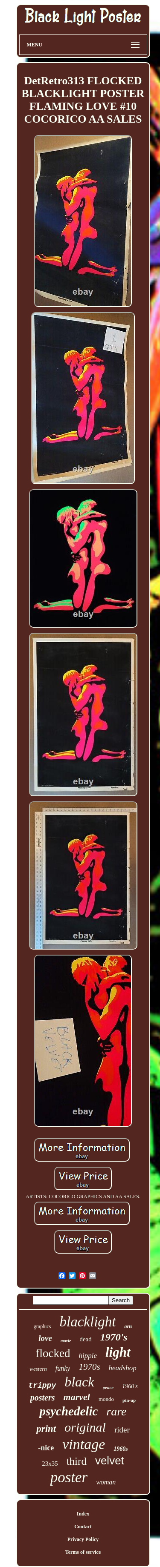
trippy (42, 1385)
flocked (52, 1353)
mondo (106, 1399)
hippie (88, 1356)
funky (62, 1368)
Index (83, 1514)
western (38, 1369)
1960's (129, 1386)
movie (66, 1340)
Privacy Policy (83, 1539)
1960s (120, 1449)
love (45, 1338)
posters (42, 1397)
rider (122, 1429)
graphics (42, 1326)
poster (69, 1477)
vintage (83, 1444)
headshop (123, 1368)
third (77, 1461)
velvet (109, 1460)
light (118, 1352)
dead (85, 1339)
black (79, 1381)
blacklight (88, 1321)
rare (116, 1411)
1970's (114, 1337)
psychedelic (68, 1411)
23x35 (50, 1463)
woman (106, 1482)
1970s (89, 1367)
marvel (77, 1397)
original (85, 1427)
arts (128, 1326)
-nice (46, 1448)
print (46, 1429)
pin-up (129, 1400)
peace (108, 1387)
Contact (83, 1527)
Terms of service (83, 1552)
